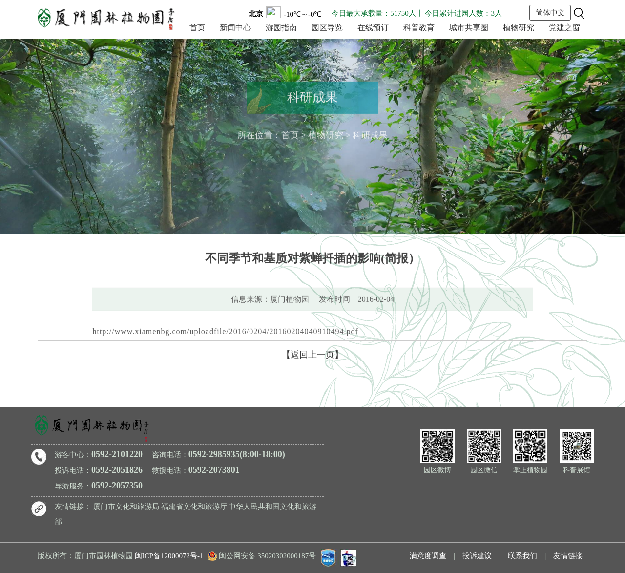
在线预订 (373, 27)
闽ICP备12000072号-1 (169, 556)
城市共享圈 (468, 27)
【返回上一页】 (312, 355)
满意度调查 (428, 556)
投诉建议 (477, 556)
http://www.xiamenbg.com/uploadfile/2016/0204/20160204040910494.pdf (225, 329)
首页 (197, 27)
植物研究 (518, 27)
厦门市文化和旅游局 (126, 506)
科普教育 (419, 27)
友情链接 (568, 556)
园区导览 (327, 27)
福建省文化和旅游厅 (194, 506)
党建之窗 (564, 27)
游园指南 (281, 27)
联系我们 (522, 556)
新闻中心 (235, 27)
